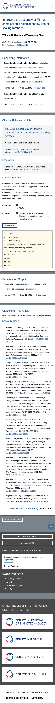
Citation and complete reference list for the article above (35, 217)
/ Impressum (37, 698)
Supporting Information (14, 578)
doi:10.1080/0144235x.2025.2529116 (21, 491)
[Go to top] (51, 526)
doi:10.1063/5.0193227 (15, 475)
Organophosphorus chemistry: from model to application (23, 558)
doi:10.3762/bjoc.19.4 (29, 169)
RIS (20, 205)
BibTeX (22, 208)
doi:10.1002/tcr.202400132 (17, 434)
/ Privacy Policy (39, 693)
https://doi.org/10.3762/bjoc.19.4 (16, 45)
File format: (7, 205)
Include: (6, 213)
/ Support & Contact (16, 693)
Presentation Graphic (14, 585)
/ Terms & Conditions (16, 698)
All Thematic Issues (27, 536)
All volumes (27, 543)
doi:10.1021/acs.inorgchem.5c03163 (35, 393)
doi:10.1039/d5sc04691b (16, 377)
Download (40, 88)
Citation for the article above (31, 213)
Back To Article (13, 520)
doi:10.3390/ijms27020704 (17, 358)
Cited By (8, 589)
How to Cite (10, 582)
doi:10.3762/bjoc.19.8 (38, 501)
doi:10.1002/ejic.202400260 (17, 453)
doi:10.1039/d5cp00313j (16, 415)
